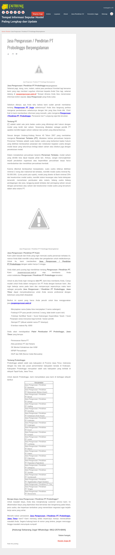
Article (48, 14)
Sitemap (104, 14)
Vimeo (19, 12)
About (66, 14)
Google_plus (11, 12)
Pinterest (15, 12)
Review (8, 31)
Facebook (3, 12)
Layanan (57, 14)
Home (3, 31)
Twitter (7, 12)
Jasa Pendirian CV (77, 14)
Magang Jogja (38, 14)
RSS (23, 12)
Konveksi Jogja (92, 14)
